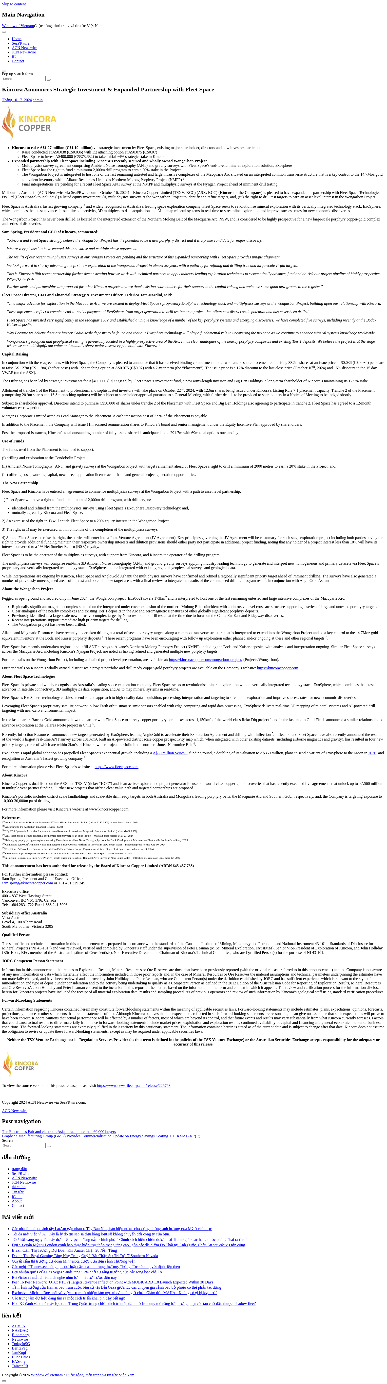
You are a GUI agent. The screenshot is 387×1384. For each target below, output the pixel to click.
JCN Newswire (24, 52)
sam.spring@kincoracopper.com (27, 883)
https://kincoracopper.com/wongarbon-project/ (205, 660)
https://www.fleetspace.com (116, 767)
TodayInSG (21, 1344)
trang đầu (19, 1169)
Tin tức (18, 1192)
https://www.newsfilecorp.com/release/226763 (134, 1085)
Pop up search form (17, 74)
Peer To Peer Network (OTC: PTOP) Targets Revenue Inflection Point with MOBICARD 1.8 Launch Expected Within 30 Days (112, 1282)
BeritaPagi (20, 1348)
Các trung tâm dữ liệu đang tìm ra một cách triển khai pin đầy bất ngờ (68, 1298)
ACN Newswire (24, 48)
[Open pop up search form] (4, 70)
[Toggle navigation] (4, 32)
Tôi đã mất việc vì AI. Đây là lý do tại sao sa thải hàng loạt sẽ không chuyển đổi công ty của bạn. (91, 1234)
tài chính (19, 1187)
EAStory (19, 1361)
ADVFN (18, 1326)
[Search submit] (49, 80)
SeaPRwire (20, 43)
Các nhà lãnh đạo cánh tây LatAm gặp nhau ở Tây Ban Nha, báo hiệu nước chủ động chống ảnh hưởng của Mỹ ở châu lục (112, 1229)
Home (16, 39)
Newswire (20, 1339)
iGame (17, 56)
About (17, 1201)
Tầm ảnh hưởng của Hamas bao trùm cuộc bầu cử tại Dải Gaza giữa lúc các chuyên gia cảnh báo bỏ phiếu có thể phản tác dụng (116, 1287)
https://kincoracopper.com (277, 668)
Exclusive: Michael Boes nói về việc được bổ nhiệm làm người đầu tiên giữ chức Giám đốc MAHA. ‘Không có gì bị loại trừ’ (114, 1293)
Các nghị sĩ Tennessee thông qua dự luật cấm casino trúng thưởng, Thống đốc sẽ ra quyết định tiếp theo (96, 1267)
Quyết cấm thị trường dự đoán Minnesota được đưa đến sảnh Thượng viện (73, 1261)
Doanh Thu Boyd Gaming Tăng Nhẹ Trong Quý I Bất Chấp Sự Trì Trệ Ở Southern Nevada (85, 1256)
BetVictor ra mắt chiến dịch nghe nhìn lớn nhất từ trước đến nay (64, 1277)
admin (38, 100)
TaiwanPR (20, 1366)
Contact (18, 61)
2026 (372, 753)
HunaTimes (21, 1357)
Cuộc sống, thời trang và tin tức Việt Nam (100, 1375)
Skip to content (14, 4)
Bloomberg (21, 1335)
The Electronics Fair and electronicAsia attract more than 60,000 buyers (59, 1132)
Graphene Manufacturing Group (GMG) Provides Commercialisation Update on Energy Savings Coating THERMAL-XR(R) (101, 1136)
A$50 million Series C (170, 753)
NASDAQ (20, 1330)
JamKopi (19, 1352)
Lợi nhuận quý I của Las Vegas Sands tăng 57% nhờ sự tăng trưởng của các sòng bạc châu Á (87, 1272)
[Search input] (24, 78)
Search (7, 1140)
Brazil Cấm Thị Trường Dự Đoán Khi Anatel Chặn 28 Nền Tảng (64, 1250)
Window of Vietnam (18, 26)
